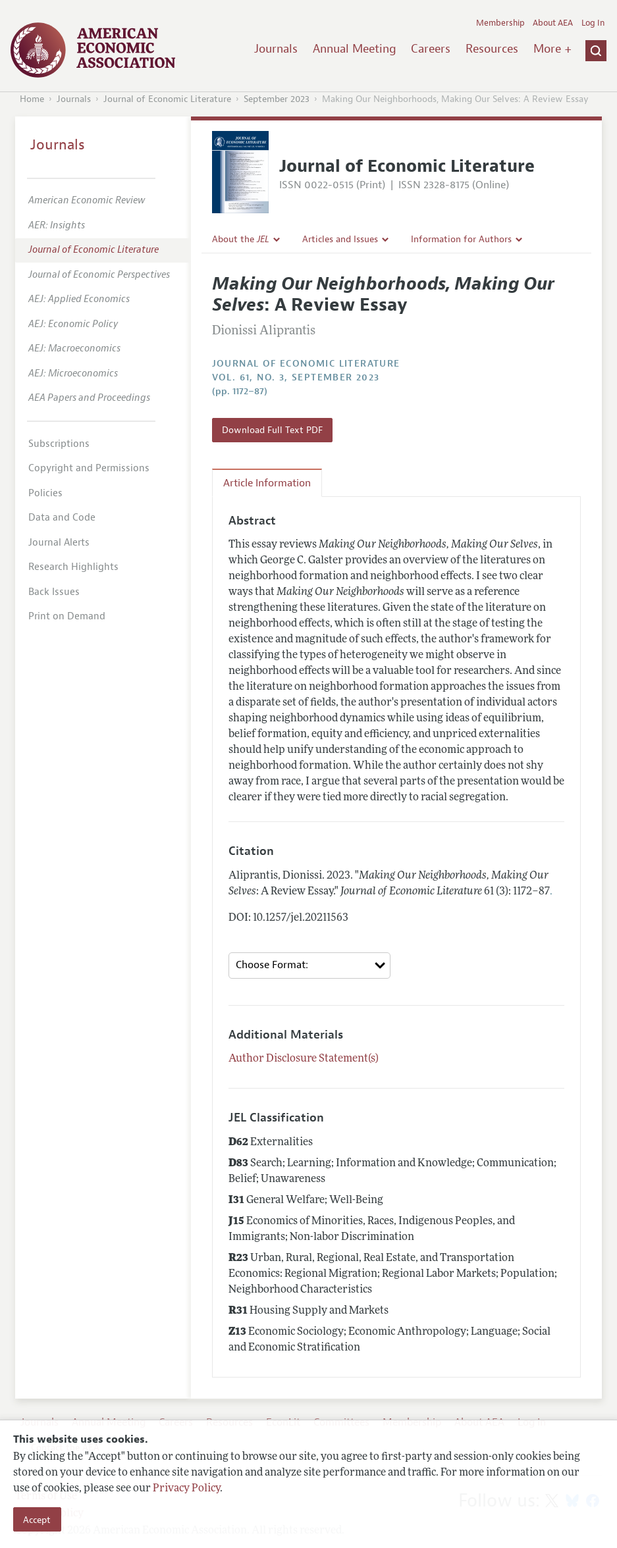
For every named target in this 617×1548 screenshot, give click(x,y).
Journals (276, 48)
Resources (492, 48)
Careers (430, 48)
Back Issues (54, 592)
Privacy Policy (186, 1489)
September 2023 (276, 99)
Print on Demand (66, 616)
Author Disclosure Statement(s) (303, 1059)
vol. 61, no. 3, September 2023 (296, 377)
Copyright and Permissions (88, 468)
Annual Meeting (354, 48)
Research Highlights (73, 567)
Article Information (267, 483)
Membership (500, 23)
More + (552, 48)
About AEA (553, 23)
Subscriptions (59, 444)
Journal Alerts (59, 542)
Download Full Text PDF (272, 430)
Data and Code (61, 517)
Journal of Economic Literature (167, 99)
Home (32, 99)
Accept (37, 1520)
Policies (45, 493)
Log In (592, 23)
